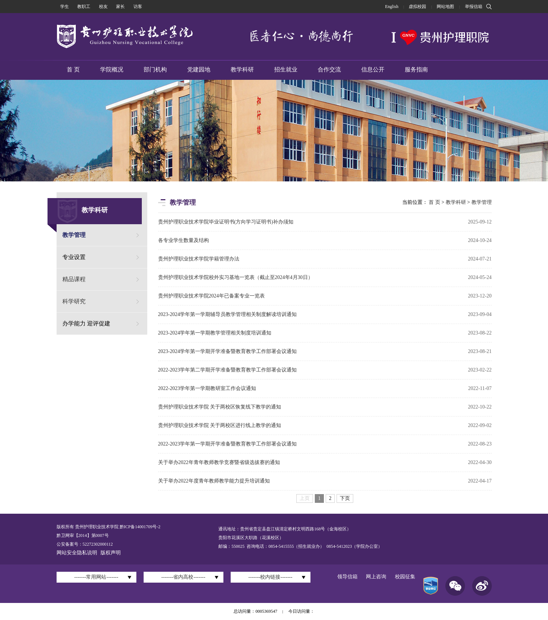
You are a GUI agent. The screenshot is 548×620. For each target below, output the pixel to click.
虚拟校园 (417, 6)
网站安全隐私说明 (77, 552)
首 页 (73, 69)
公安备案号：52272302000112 (85, 544)
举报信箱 (473, 6)
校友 (103, 6)
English (392, 6)
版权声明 (110, 552)
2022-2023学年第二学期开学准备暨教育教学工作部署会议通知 (227, 370)
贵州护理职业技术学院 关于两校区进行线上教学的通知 (219, 425)
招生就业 (285, 69)
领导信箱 (347, 576)
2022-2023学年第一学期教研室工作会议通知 (207, 388)
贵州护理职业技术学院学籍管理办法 (198, 259)
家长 (120, 6)
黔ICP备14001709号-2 (140, 526)
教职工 (83, 6)
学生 (64, 6)
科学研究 (74, 301)
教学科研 (242, 69)
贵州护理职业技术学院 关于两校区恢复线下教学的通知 (219, 407)
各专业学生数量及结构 (183, 240)
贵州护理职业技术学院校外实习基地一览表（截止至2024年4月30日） (235, 277)
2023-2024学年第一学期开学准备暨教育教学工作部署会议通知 (227, 351)
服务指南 (416, 69)
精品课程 (74, 279)
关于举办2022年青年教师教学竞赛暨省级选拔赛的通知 (219, 462)
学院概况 (111, 69)
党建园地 (198, 69)
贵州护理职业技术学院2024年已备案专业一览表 (211, 296)
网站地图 (445, 6)
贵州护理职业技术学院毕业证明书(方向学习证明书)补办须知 (225, 222)
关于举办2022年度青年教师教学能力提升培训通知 (214, 481)
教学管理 (74, 235)
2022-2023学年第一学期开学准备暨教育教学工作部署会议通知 (227, 444)
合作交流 (329, 69)
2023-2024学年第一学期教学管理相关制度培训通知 (215, 333)
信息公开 (372, 69)
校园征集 (405, 576)
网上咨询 (376, 576)
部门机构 (155, 69)
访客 (137, 6)
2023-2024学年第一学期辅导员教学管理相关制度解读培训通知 (227, 314)
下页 (345, 498)
